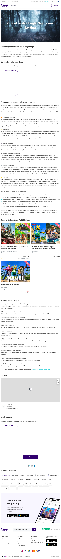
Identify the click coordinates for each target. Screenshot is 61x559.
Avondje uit (30, 475)
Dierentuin (36, 479)
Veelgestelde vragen (7, 541)
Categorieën (14, 5)
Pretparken (28, 479)
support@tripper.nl (6, 543)
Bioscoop (38, 484)
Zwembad (20, 479)
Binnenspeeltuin (23, 484)
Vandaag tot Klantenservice (9, 1)
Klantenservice (5, 538)
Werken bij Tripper (21, 545)
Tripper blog (19, 543)
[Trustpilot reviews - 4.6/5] (51, 529)
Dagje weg (6, 475)
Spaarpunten (20, 541)
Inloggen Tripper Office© (37, 542)
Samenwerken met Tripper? (36, 539)
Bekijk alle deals (10, 70)
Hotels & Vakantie (18, 475)
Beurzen (20, 488)
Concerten (27, 488)
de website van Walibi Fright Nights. (41, 369)
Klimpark (13, 479)
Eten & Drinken (40, 475)
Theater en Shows (44, 488)
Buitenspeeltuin (47, 484)
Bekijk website (30, 457)
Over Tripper (20, 538)
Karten (31, 484)
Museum (44, 479)
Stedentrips (5, 488)
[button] (30, 389)
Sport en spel (5, 484)
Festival (35, 488)
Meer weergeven (10, 95)
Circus (50, 479)
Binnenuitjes (5, 479)
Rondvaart (13, 488)
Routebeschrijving (11, 410)
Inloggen (56, 5)
